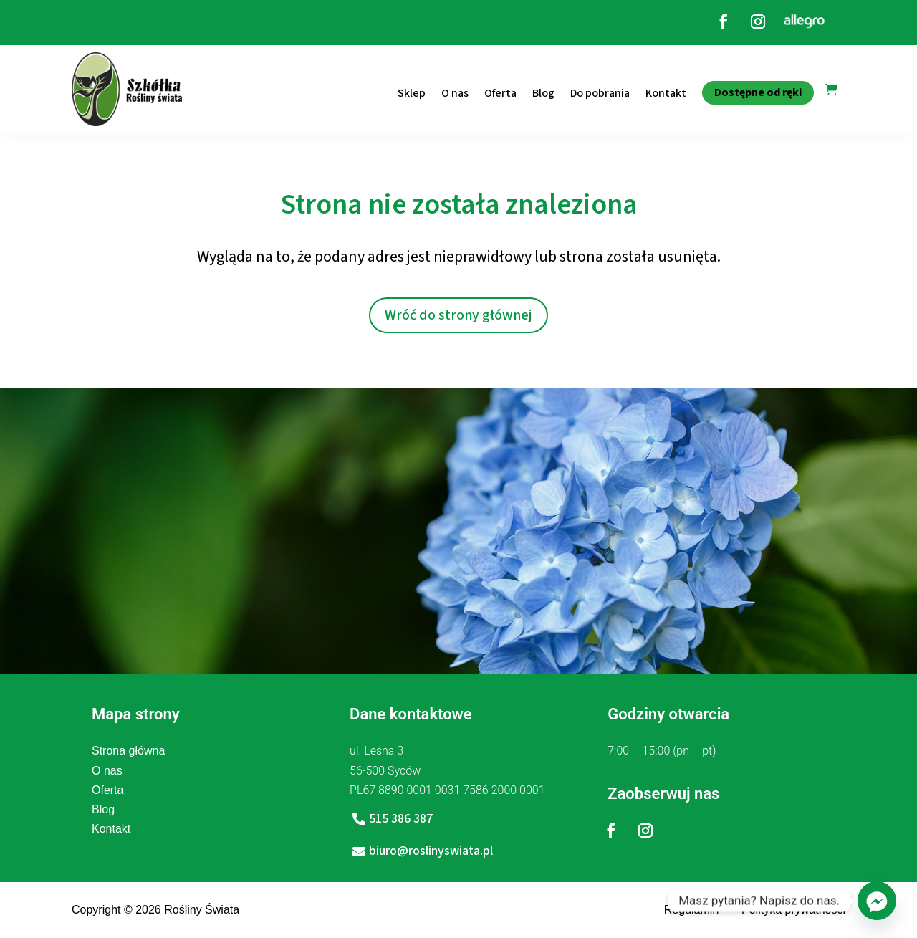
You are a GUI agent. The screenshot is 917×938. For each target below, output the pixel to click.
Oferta (500, 93)
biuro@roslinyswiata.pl (431, 851)
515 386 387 (401, 819)
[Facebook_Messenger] (877, 900)
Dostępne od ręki (758, 92)
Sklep (412, 93)
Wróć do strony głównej (458, 315)
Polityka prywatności (793, 910)
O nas (455, 93)
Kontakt (665, 93)
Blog (543, 93)
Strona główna (128, 751)
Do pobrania (600, 93)
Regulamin (691, 910)
